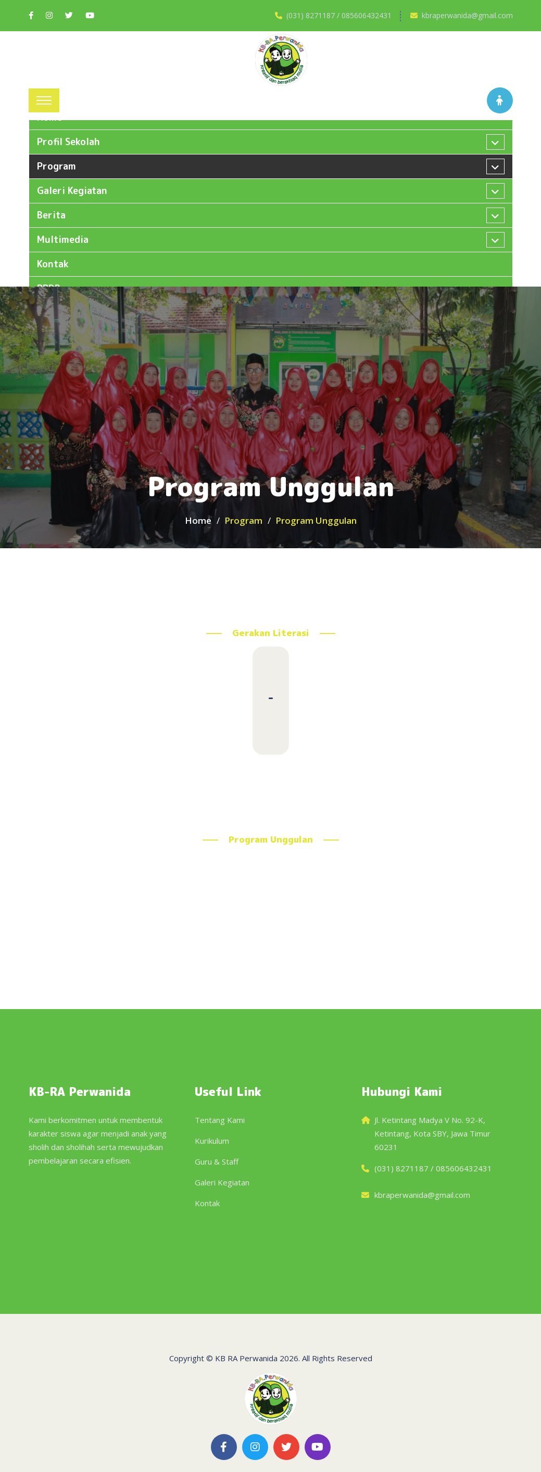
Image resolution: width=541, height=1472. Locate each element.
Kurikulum (212, 1140)
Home (198, 520)
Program (56, 166)
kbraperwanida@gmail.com (467, 15)
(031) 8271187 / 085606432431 (339, 15)
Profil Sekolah (68, 141)
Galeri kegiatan (72, 190)
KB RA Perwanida (246, 1358)
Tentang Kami (220, 1120)
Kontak (53, 263)
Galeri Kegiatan (222, 1182)
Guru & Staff (216, 1161)
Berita (51, 215)
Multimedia (63, 239)
